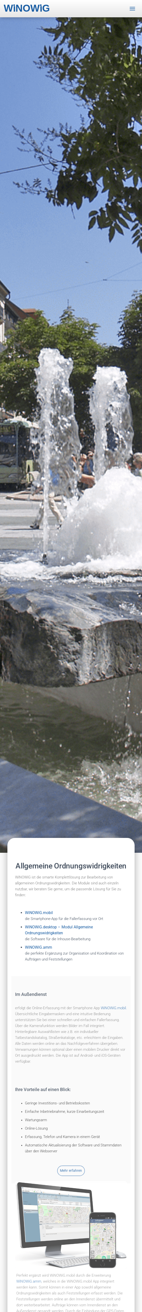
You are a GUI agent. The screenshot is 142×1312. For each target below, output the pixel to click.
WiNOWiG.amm (28, 1281)
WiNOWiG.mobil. (114, 1041)
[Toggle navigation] (132, 9)
